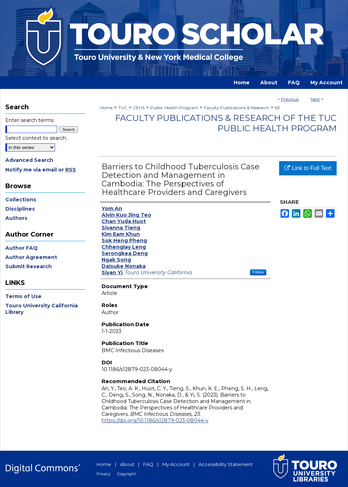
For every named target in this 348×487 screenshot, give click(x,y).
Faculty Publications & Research (236, 107)
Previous (290, 99)
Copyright (126, 473)
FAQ (148, 464)
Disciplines (20, 209)
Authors (16, 218)
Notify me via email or (40, 169)
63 (277, 107)
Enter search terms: (29, 120)
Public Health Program (174, 107)
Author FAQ (21, 248)
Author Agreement (31, 257)
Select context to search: (36, 138)
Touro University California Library (41, 308)
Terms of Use (23, 296)
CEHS (139, 107)
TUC (122, 107)
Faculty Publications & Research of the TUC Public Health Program (226, 123)
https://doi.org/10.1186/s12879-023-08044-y (155, 420)
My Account (176, 464)
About (127, 464)
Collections (20, 199)
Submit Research (28, 266)
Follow (258, 272)
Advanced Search (29, 160)
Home (106, 107)
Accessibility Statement (226, 464)
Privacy (103, 473)
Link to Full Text (307, 168)
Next (315, 99)
